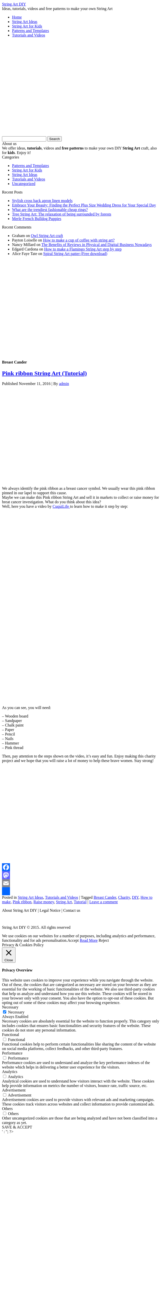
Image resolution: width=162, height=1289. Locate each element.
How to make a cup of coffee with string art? (78, 240)
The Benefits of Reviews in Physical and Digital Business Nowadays (96, 244)
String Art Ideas (24, 22)
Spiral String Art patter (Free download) (75, 254)
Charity (124, 897)
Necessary (16, 1012)
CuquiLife (61, 506)
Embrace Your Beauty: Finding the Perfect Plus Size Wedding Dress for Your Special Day (84, 205)
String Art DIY (14, 4)
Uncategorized (23, 184)
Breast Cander (105, 897)
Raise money (44, 902)
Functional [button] (10, 1034)
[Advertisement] (47, 88)
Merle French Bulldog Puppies (36, 218)
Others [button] (7, 1108)
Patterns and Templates (30, 30)
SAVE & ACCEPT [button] (17, 1127)
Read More (89, 940)
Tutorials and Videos (28, 35)
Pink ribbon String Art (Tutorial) (44, 373)
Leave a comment (103, 902)
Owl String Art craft (47, 236)
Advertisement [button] (14, 1090)
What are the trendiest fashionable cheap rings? (50, 210)
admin (64, 384)
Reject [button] (104, 940)
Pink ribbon (22, 902)
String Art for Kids (27, 26)
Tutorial (80, 902)
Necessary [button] (10, 1007)
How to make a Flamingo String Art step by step (83, 249)
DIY (135, 897)
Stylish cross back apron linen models (42, 200)
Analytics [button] (9, 1072)
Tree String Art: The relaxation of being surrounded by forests (61, 214)
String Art (64, 902)
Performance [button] (12, 1053)
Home (17, 17)
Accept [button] (73, 940)
